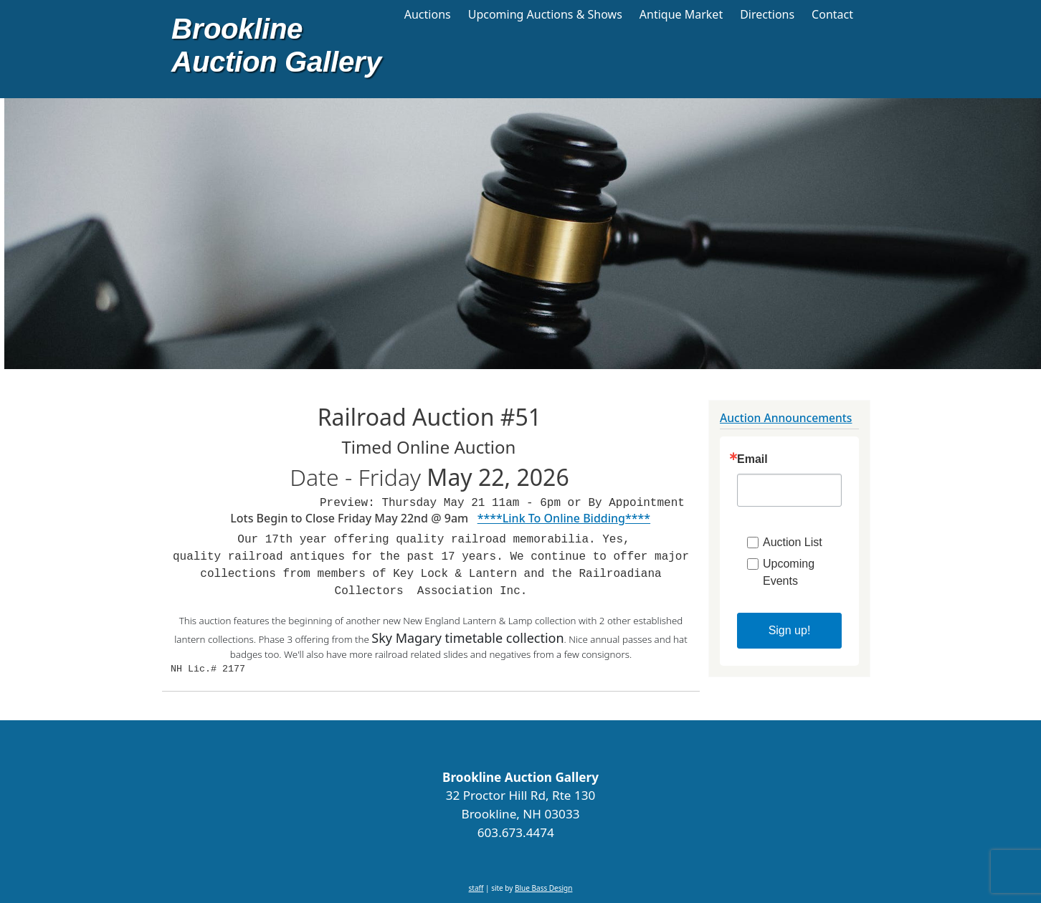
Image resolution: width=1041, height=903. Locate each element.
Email (752, 459)
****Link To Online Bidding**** (563, 518)
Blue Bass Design (543, 888)
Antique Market (681, 14)
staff (476, 888)
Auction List (792, 542)
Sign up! (790, 630)
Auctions (427, 14)
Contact (832, 14)
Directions (767, 14)
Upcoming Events (788, 572)
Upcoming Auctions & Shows (545, 14)
